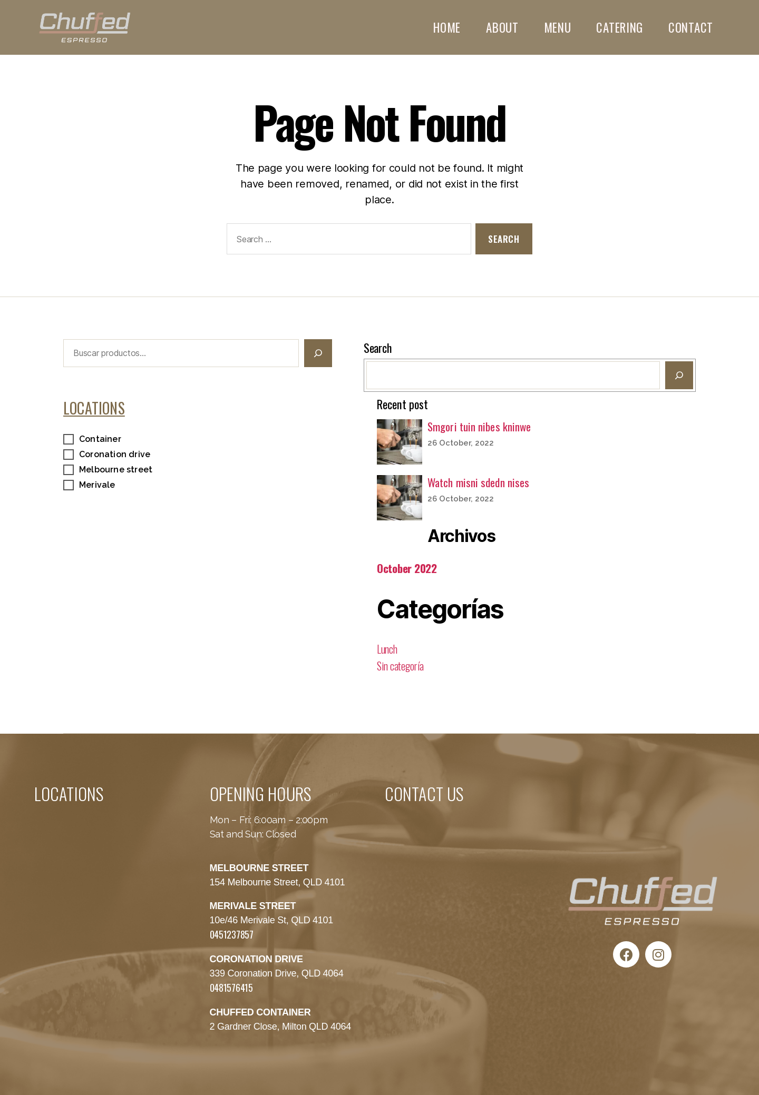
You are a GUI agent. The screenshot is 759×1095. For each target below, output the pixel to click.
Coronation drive (114, 454)
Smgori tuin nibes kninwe (479, 426)
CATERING (619, 27)
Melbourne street (115, 470)
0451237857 (232, 934)
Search (377, 347)
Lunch (387, 649)
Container (100, 439)
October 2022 (407, 568)
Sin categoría (400, 666)
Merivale (97, 485)
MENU (557, 27)
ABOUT (502, 27)
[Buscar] (318, 353)
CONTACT (690, 27)
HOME (447, 27)
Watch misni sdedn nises (478, 482)
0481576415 (231, 987)
